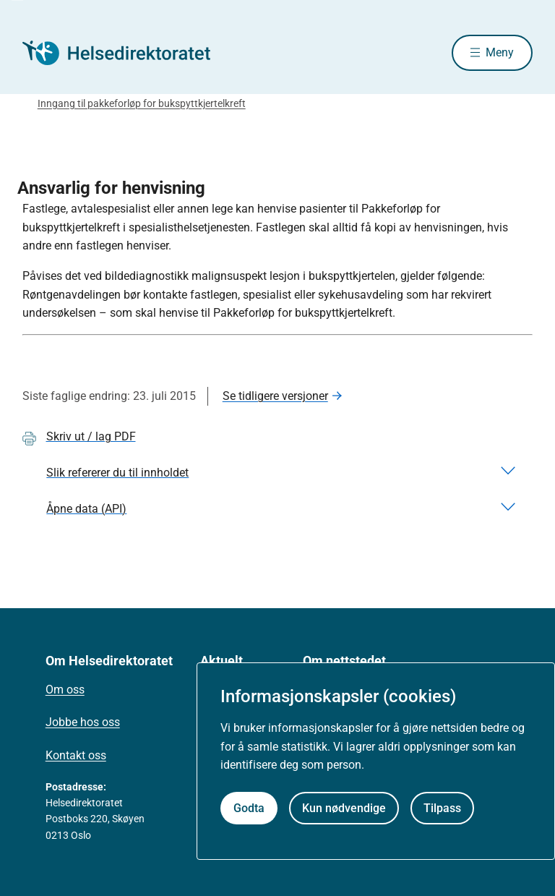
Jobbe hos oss (83, 722)
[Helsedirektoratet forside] (126, 52)
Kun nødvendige (344, 808)
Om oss (65, 689)
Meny (500, 52)
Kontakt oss (76, 755)
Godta (248, 808)
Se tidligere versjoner (275, 396)
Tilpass (442, 808)
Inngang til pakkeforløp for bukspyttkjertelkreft (142, 103)
